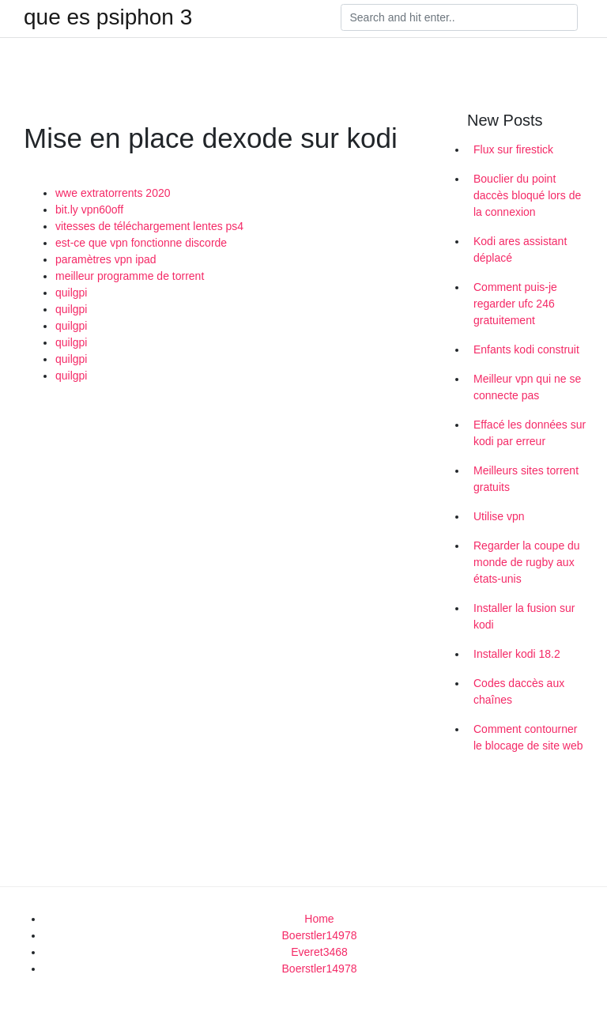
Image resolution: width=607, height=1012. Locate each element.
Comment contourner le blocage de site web (528, 737)
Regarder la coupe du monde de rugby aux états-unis (526, 562)
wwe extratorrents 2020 (113, 193)
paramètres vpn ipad (105, 259)
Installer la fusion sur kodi (524, 616)
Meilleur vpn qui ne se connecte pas (527, 387)
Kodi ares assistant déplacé (520, 249)
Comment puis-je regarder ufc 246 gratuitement (515, 304)
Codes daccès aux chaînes (518, 691)
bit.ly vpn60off (89, 209)
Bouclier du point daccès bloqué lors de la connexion (527, 195)
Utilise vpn (499, 516)
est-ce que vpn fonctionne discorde (141, 242)
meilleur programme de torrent (129, 276)
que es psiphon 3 (108, 17)
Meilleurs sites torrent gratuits (526, 478)
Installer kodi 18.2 (516, 654)
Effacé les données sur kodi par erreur (529, 432)
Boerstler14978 (319, 935)
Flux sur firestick (513, 149)
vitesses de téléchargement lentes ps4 (149, 226)
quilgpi (71, 292)
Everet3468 (319, 952)
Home (319, 918)
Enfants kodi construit (526, 349)
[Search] (459, 17)
